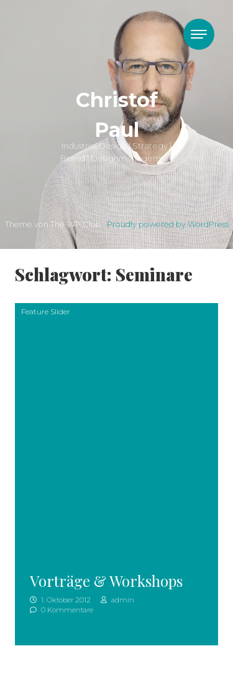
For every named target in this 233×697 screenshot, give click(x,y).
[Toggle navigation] (198, 34)
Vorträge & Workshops (106, 581)
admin (117, 600)
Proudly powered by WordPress (168, 224)
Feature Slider (45, 311)
